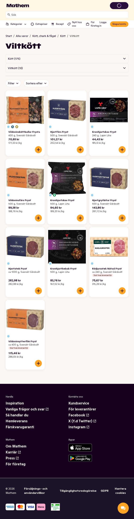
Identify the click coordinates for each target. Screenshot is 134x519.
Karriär (13, 452)
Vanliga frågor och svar (27, 409)
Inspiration (15, 403)
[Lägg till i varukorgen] (38, 149)
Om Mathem (16, 446)
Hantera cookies (120, 491)
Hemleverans (17, 421)
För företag (15, 464)
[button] (67, 58)
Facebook (78, 415)
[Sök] (9, 14)
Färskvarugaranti (20, 427)
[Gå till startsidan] (18, 5)
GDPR (105, 490)
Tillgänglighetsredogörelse (78, 490)
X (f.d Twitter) (82, 421)
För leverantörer (82, 409)
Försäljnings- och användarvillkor (35, 491)
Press (12, 458)
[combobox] (69, 14)
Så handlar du (17, 415)
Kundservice (78, 403)
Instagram (79, 427)
